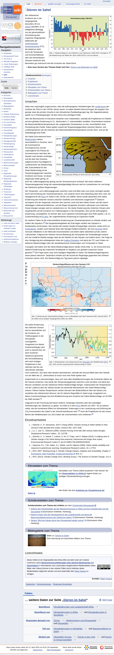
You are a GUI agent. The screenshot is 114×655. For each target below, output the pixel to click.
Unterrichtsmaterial (11, 200)
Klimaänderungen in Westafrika (68, 628)
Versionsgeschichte (72, 4)
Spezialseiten (9, 77)
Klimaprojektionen (10, 149)
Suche (4, 81)
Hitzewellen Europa (63, 637)
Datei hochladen (10, 231)
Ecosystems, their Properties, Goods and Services (52, 454)
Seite (28, 4)
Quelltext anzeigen (54, 4)
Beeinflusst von (42, 612)
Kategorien (30, 584)
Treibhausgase (9, 194)
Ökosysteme (8, 216)
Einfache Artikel (9, 117)
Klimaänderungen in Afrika (66, 612)
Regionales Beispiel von (38, 620)
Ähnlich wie (44, 637)
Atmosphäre (8, 98)
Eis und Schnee (9, 122)
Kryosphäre (8, 157)
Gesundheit (8, 130)
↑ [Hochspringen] (31, 425)
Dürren (28, 27)
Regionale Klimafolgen (62, 584)
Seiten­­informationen (11, 239)
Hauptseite (8, 53)
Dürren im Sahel (62, 536)
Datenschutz (37, 650)
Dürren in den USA (86, 637)
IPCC (106, 362)
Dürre (43, 197)
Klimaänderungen (10, 136)
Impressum (69, 650)
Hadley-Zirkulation (71, 240)
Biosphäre (7, 109)
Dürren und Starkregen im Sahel (84, 67)
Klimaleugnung (9, 144)
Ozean (6, 168)
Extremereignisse (44, 584)
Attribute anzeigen (10, 242)
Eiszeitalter (8, 125)
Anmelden (107, 1)
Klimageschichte (10, 141)
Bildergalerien (9, 106)
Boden (6, 111)
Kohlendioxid (30, 229)
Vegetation (8, 202)
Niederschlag (30, 139)
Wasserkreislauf (10, 205)
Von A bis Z (8, 59)
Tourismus (7, 192)
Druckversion (9, 234)
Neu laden (87, 4)
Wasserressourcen (11, 208)
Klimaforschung (9, 138)
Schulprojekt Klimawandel (83, 505)
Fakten (29, 593)
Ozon (6, 171)
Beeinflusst (44, 607)
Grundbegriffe (9, 133)
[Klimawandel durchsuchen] (11, 85)
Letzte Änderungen (11, 64)
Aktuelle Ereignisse (11, 61)
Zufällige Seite (9, 67)
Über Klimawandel (54, 650)
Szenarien (86, 362)
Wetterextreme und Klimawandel (81, 620)
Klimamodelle (9, 146)
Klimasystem (8, 152)
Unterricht (7, 197)
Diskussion (38, 4)
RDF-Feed (107, 600)
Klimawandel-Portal (11, 56)
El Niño (45, 217)
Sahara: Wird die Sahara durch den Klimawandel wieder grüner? (58, 520)
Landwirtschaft (9, 160)
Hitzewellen (63, 623)
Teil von (46, 628)
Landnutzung (100, 107)
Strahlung (7, 189)
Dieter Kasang (80, 571)
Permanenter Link (10, 236)
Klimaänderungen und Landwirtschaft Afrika (74, 607)
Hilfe (5, 75)
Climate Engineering (11, 114)
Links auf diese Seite (11, 223)
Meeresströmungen (11, 163)
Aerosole (98, 229)
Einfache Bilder (9, 119)
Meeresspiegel (9, 165)
